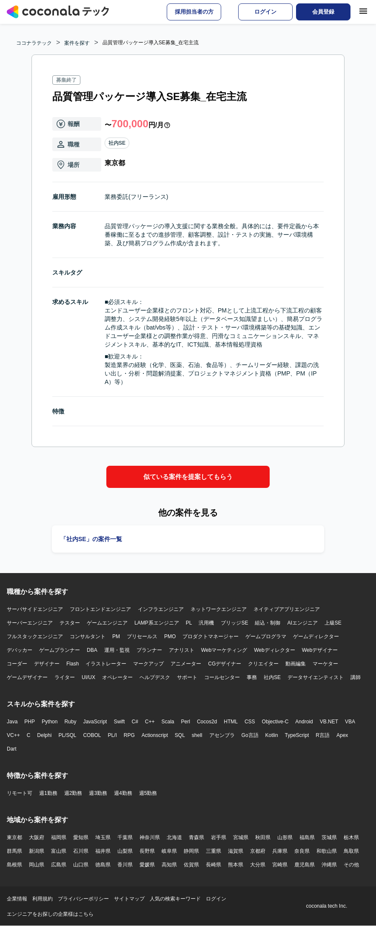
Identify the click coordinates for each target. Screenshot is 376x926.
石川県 (80, 851)
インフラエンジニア (161, 609)
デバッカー (19, 650)
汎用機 (206, 623)
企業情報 (17, 899)
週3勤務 (98, 793)
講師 (355, 677)
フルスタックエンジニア (35, 636)
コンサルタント (87, 636)
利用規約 (42, 899)
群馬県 (14, 851)
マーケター (325, 664)
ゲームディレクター (316, 636)
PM (116, 636)
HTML (231, 722)
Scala (168, 722)
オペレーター (117, 677)
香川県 (125, 865)
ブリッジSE (234, 623)
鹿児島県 (304, 865)
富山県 (58, 851)
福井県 (103, 851)
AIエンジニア (302, 623)
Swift (119, 722)
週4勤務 (123, 793)
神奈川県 (150, 837)
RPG (129, 735)
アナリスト (181, 650)
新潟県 (36, 851)
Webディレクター (274, 650)
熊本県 (235, 865)
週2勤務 (73, 793)
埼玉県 (103, 837)
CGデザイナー (224, 664)
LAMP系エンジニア (156, 623)
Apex (342, 735)
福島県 (307, 837)
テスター (70, 623)
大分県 (257, 865)
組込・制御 (267, 623)
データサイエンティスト (316, 677)
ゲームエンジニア (107, 623)
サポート (187, 677)
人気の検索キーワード (175, 899)
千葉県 (125, 837)
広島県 (58, 865)
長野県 (147, 851)
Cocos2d (207, 722)
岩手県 (218, 837)
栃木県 (351, 837)
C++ (150, 722)
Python (49, 722)
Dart (12, 749)
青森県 (196, 837)
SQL (180, 735)
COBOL (92, 735)
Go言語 (250, 735)
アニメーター (186, 664)
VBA (350, 722)
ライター (64, 677)
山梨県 (125, 851)
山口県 (80, 865)
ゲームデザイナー (27, 677)
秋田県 (263, 837)
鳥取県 (351, 851)
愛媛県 (147, 865)
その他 (351, 865)
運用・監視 (117, 650)
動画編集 (295, 664)
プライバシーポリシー (83, 899)
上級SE (333, 623)
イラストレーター (105, 664)
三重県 (213, 851)
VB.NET (329, 722)
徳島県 (103, 865)
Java (12, 722)
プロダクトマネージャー (210, 636)
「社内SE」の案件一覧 (91, 539)
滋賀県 (235, 851)
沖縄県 (329, 865)
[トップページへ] (58, 12)
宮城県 (240, 837)
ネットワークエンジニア (219, 609)
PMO (170, 636)
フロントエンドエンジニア (100, 609)
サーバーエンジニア (30, 623)
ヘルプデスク (155, 677)
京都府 (257, 851)
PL (189, 623)
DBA (92, 650)
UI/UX (88, 677)
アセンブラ (222, 735)
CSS (250, 722)
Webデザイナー (320, 650)
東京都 (14, 837)
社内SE (116, 143)
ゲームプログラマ (265, 636)
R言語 (323, 735)
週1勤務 (48, 793)
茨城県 (329, 837)
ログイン (216, 899)
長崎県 (213, 865)
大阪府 (36, 837)
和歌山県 (326, 851)
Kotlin (271, 735)
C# (134, 722)
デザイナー (47, 664)
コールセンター (222, 677)
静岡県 (191, 851)
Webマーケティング (224, 650)
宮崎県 (280, 865)
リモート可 (19, 793)
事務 (252, 677)
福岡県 (58, 837)
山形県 (285, 837)
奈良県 (302, 851)
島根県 (14, 865)
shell (197, 735)
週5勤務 (148, 793)
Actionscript (155, 735)
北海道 (174, 837)
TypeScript (297, 735)
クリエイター (263, 664)
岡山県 (36, 865)
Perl (185, 722)
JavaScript (95, 722)
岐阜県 (169, 851)
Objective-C (275, 722)
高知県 (169, 865)
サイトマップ (129, 899)
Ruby (70, 722)
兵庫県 (280, 851)
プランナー (149, 650)
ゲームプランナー (59, 650)
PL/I (112, 735)
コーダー (17, 664)
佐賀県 (191, 865)
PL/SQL (67, 735)
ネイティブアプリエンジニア (287, 609)
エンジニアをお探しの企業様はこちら (50, 914)
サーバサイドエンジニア (35, 609)
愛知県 (80, 837)
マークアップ (148, 664)
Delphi (44, 735)
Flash (72, 664)
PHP (29, 722)
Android (304, 722)
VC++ (13, 735)
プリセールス (142, 636)
